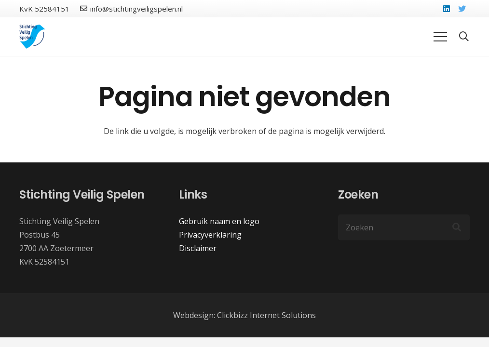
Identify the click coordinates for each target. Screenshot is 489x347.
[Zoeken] (404, 227)
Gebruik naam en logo (219, 221)
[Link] (32, 37)
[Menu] (440, 37)
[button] (464, 37)
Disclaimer (198, 248)
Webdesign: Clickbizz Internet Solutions (244, 315)
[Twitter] (462, 8)
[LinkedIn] (446, 8)
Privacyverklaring (210, 234)
